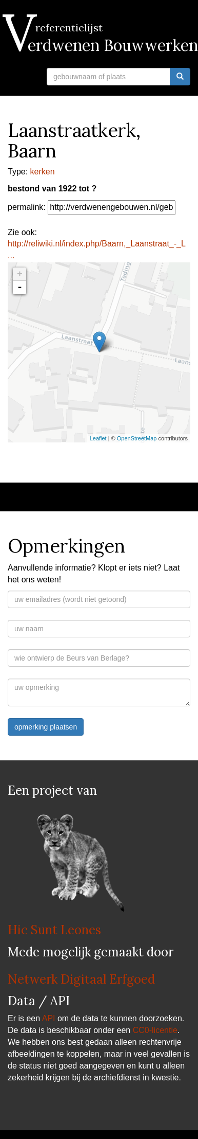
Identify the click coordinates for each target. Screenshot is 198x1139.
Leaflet (98, 438)
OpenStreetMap (137, 438)
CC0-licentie (155, 1030)
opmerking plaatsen (45, 727)
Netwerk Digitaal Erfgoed (81, 979)
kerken (42, 171)
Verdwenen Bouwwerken (103, 45)
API (48, 1018)
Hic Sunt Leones (54, 930)
